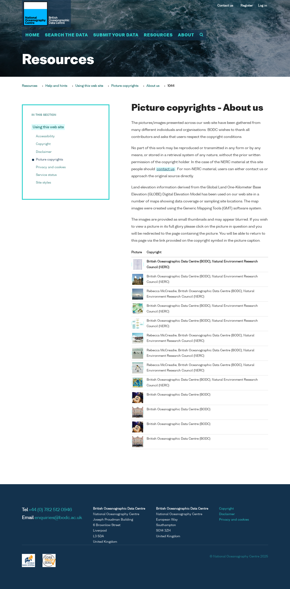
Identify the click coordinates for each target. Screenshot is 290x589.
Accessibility (45, 136)
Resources (158, 35)
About (186, 35)
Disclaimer (44, 151)
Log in (262, 5)
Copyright (43, 144)
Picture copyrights (124, 85)
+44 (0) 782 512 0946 (50, 510)
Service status (46, 175)
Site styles (43, 182)
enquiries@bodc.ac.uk (58, 518)
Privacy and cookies (51, 167)
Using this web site (89, 85)
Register (247, 5)
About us (152, 85)
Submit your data (116, 35)
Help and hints (56, 85)
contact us (165, 169)
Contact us (225, 5)
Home (32, 35)
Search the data (66, 35)
